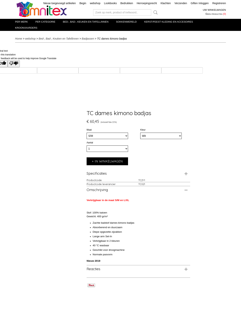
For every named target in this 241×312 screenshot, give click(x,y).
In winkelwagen (109, 161)
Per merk (21, 21)
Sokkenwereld (126, 21)
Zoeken (155, 12)
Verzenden (180, 3)
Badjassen (88, 38)
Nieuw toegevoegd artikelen (59, 3)
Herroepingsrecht (147, 3)
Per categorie (45, 21)
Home (18, 38)
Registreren (219, 3)
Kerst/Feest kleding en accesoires (168, 21)
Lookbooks (110, 3)
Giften (194, 3)
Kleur (143, 129)
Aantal (90, 142)
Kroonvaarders (26, 27)
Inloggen (204, 3)
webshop (95, 3)
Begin (82, 3)
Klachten (166, 3)
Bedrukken (126, 3)
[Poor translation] (14, 63)
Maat (89, 129)
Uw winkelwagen (214, 9)
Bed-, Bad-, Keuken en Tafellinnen (85, 21)
